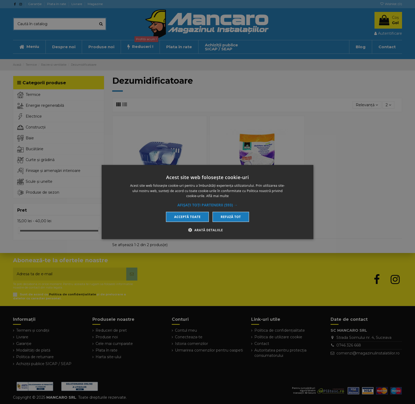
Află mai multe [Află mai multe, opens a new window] (217, 196)
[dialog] (207, 202)
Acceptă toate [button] (187, 217)
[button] (207, 205)
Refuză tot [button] (231, 217)
